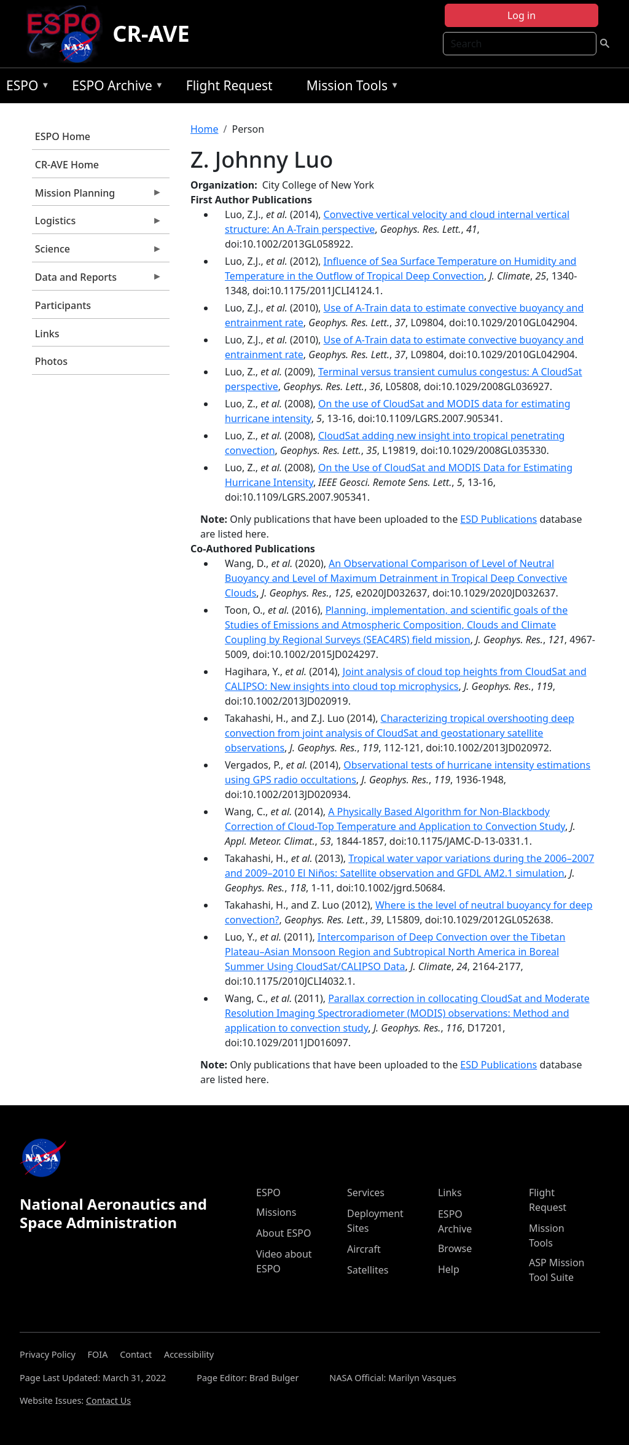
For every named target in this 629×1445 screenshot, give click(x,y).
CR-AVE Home (67, 164)
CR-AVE (150, 33)
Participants (63, 305)
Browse (455, 1248)
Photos (51, 361)
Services (366, 1192)
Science (97, 252)
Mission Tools (349, 87)
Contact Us (108, 1400)
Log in (521, 15)
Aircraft (364, 1249)
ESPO (25, 87)
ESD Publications (498, 519)
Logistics (97, 223)
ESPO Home (62, 136)
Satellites (367, 1270)
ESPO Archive (114, 87)
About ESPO (283, 1233)
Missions (276, 1212)
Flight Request (229, 85)
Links (47, 333)
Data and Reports (97, 280)
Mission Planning (97, 196)
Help (448, 1269)
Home (204, 129)
